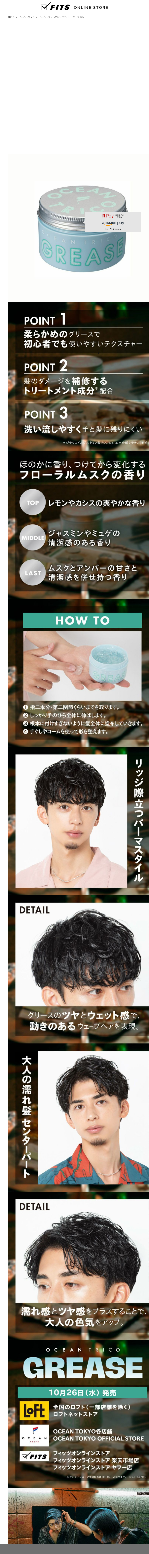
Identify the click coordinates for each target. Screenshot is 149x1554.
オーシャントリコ (24, 17)
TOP (10, 17)
